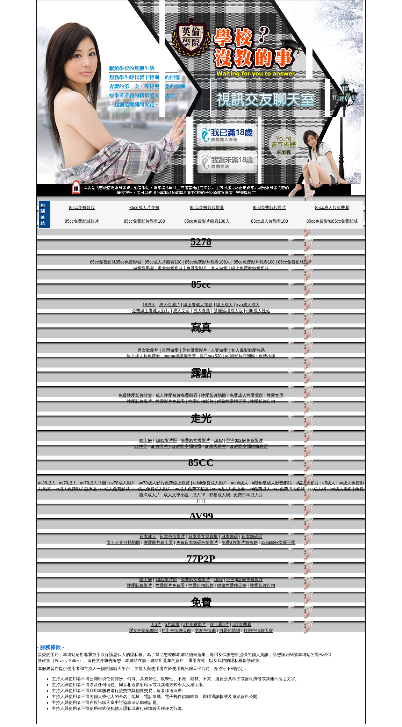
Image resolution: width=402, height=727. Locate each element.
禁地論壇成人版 (228, 310)
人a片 (156, 624)
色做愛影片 (196, 268)
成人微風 (201, 310)
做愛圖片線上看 (158, 542)
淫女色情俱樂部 (143, 630)
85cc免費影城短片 (82, 221)
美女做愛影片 (194, 350)
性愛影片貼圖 (213, 395)
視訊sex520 (211, 356)
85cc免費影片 (81, 207)
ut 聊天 (140, 446)
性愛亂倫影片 (139, 401)
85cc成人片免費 (144, 207)
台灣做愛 (170, 350)
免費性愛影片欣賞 (135, 395)
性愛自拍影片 (201, 401)
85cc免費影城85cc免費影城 (332, 221)
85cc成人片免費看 (332, 207)
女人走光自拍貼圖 (123, 542)
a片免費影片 (195, 624)
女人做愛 (219, 268)
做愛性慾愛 (143, 268)
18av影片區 (166, 440)
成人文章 (181, 310)
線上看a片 (219, 624)
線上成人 (224, 304)
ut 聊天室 (160, 446)
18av (218, 440)
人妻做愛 (219, 350)
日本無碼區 (252, 536)
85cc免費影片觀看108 (144, 221)
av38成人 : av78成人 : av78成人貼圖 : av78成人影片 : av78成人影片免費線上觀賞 (114, 483)
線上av (145, 440)
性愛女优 (275, 395)
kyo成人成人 (248, 304)
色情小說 (267, 356)
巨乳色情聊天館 (176, 630)
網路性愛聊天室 (231, 401)
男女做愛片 (147, 350)
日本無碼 (229, 536)
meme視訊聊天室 (180, 356)
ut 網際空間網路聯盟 (249, 446)
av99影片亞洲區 (240, 356)
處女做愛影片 (170, 268)
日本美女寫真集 (203, 536)
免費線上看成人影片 (151, 310)
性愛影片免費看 (170, 401)
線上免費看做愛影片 (250, 268)
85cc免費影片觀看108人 (206, 221)
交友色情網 (205, 630)
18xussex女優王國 (278, 542)
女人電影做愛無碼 (248, 350)
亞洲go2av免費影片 (244, 440)
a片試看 (172, 624)
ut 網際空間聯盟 (186, 446)
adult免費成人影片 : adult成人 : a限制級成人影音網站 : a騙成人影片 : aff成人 (264, 483)
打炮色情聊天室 (258, 630)
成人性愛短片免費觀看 (177, 395)
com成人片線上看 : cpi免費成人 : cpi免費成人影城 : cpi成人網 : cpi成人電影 (282, 489)
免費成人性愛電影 (246, 395)
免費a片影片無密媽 (240, 542)
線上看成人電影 (198, 304)
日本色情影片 (172, 536)
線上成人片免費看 (143, 356)
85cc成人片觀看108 (269, 221)
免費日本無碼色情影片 (197, 542)
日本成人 (147, 536)
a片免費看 (242, 624)
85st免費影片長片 (269, 207)
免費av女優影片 (195, 440)
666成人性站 (258, 310)
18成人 (148, 304)
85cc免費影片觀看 (207, 207)
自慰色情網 (229, 630)
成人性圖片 (169, 304)
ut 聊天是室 (215, 446)
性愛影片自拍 (262, 401)
